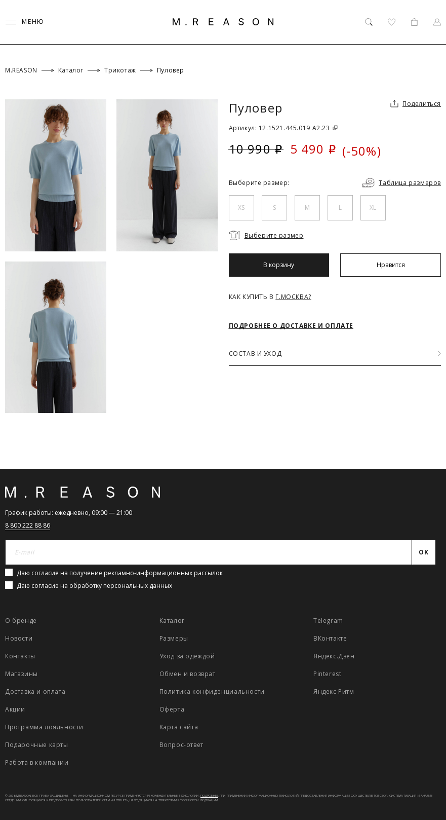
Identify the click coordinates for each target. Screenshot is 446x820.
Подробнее (209, 796)
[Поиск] (369, 22)
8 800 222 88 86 (27, 525)
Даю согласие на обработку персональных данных (94, 585)
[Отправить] (424, 552)
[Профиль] (437, 22)
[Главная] (223, 21)
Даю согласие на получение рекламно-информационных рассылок (120, 573)
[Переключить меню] (25, 22)
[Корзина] (414, 22)
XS (241, 207)
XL (373, 207)
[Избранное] (391, 22)
